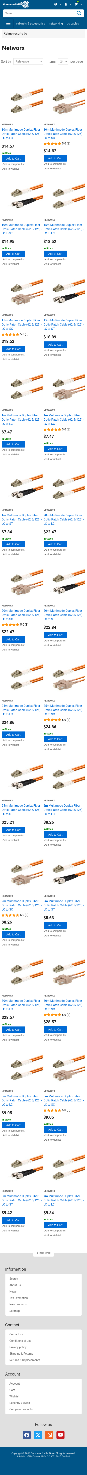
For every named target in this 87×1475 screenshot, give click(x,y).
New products (18, 1304)
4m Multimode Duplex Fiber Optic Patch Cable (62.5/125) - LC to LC (64, 1200)
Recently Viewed (19, 1402)
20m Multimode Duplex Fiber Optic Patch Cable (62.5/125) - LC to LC (64, 519)
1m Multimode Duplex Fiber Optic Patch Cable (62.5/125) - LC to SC (64, 420)
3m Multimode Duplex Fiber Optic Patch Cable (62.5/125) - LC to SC (64, 1100)
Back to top (44, 1253)
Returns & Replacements (24, 1360)
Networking (56, 23)
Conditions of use (20, 1340)
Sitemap (14, 1310)
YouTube (60, 1435)
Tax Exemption (18, 1298)
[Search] (79, 13)
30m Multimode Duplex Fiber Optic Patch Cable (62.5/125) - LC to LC (22, 1005)
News (12, 1291)
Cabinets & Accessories (30, 23)
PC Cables (73, 23)
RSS (49, 1435)
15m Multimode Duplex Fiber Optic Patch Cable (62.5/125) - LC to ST (64, 325)
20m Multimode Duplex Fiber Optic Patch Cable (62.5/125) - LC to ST (64, 615)
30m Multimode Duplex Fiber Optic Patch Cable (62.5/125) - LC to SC (64, 1005)
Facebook (26, 1435)
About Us (15, 1285)
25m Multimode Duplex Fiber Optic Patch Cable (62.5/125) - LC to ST (22, 810)
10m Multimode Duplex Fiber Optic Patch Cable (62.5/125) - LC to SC (64, 134)
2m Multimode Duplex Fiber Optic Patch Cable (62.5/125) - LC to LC (64, 810)
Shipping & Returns (21, 1353)
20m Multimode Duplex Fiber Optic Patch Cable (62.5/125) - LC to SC (22, 615)
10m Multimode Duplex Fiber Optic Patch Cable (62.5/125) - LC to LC (22, 134)
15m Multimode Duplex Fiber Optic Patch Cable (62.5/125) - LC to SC (22, 325)
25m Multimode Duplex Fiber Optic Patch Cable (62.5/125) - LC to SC (64, 710)
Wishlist (14, 1396)
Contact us (16, 1334)
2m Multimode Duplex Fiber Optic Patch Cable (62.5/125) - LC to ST (64, 905)
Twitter (38, 1435)
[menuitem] (58, 4)
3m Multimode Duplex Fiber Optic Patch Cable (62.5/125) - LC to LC (22, 1100)
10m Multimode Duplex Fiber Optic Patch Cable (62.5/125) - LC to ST (22, 229)
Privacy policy (18, 1347)
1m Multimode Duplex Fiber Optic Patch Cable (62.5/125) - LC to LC (22, 420)
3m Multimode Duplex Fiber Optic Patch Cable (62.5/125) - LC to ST (22, 1200)
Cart (12, 1390)
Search (13, 1278)
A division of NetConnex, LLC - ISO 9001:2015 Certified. (43, 1456)
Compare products (21, 1409)
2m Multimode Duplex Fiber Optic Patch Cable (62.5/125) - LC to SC (22, 905)
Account (14, 1383)
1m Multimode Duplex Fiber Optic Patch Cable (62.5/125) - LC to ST (22, 519)
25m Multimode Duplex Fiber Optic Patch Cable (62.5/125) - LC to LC (22, 710)
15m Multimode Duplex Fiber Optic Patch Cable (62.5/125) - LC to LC (64, 229)
